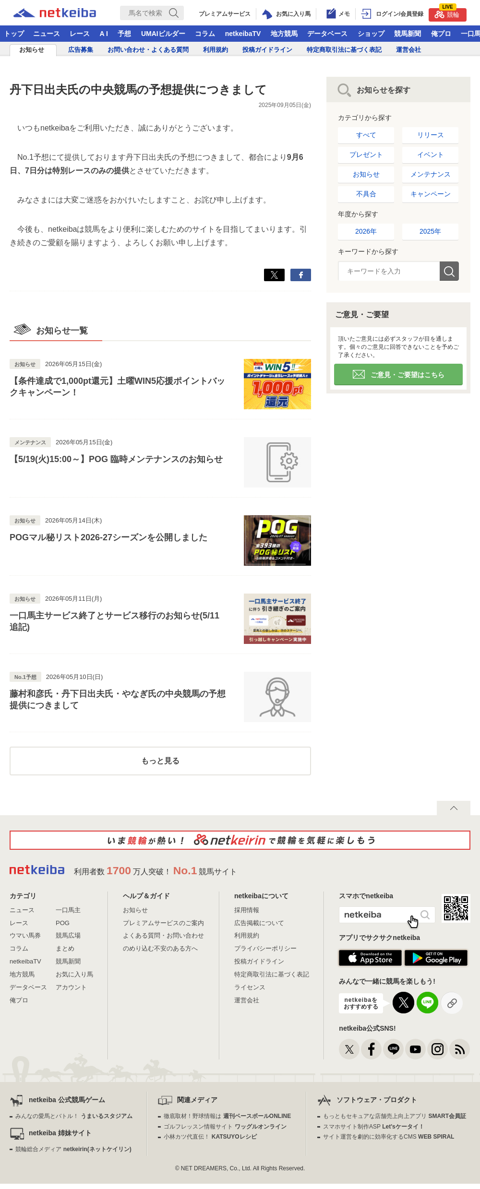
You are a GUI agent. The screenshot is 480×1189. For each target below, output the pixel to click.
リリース (430, 135)
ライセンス (249, 987)
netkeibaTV (243, 33)
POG (63, 923)
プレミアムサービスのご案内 (163, 923)
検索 (449, 271)
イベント (430, 154)
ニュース (46, 33)
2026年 (366, 231)
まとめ (65, 948)
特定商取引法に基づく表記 (344, 49)
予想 (124, 33)
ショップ (371, 33)
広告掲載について (259, 923)
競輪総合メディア (73, 1149)
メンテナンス (430, 174)
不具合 (366, 194)
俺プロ (441, 33)
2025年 (430, 231)
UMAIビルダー (163, 33)
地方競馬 (284, 33)
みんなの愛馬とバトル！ (73, 1116)
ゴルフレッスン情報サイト (225, 1126)
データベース (327, 33)
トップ (14, 33)
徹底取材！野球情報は (227, 1116)
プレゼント (366, 154)
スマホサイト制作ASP (373, 1126)
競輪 (446, 13)
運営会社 (408, 49)
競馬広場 (68, 935)
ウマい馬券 (25, 935)
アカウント (71, 987)
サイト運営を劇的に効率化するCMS (388, 1136)
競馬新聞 (407, 33)
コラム (205, 33)
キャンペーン (430, 194)
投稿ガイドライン (267, 49)
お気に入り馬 (74, 974)
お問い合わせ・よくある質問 (148, 49)
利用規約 (215, 49)
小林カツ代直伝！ (210, 1136)
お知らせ (31, 49)
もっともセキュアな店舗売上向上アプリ (394, 1116)
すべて (366, 135)
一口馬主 (68, 910)
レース (80, 33)
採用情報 (246, 910)
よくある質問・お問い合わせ (163, 935)
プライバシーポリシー (265, 948)
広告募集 (80, 49)
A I (104, 33)
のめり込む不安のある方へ (160, 948)
